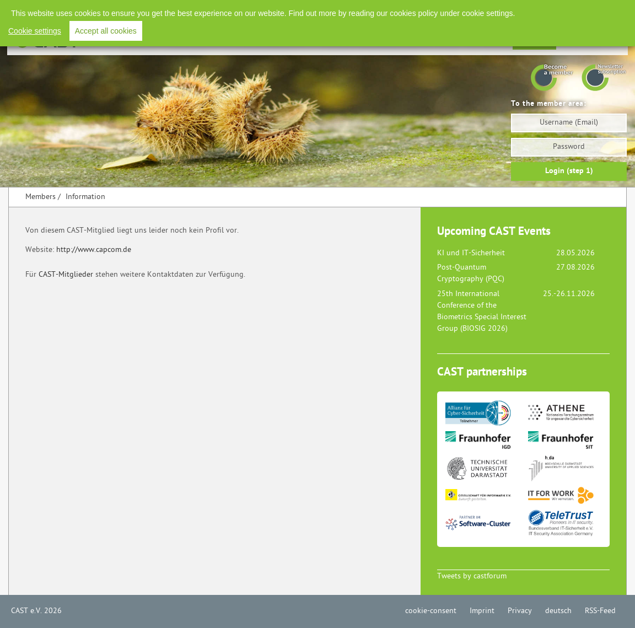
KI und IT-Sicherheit (471, 253)
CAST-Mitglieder (66, 275)
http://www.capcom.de (93, 250)
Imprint (482, 611)
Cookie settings (34, 30)
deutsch (558, 611)
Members (40, 197)
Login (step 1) (569, 171)
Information (85, 197)
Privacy (520, 611)
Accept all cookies (106, 30)
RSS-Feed (600, 611)
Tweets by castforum (472, 576)
